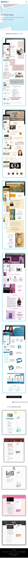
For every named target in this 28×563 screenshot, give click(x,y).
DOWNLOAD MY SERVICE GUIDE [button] (14, 396)
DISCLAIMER (17, 551)
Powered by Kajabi (14, 555)
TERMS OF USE (11, 551)
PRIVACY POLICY (5, 551)
